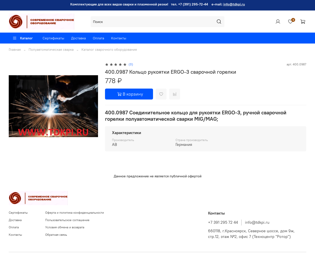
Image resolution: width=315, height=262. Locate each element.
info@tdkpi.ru (234, 4)
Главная (15, 49)
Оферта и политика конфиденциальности (74, 213)
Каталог (22, 38)
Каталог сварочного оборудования (109, 49)
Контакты (118, 38)
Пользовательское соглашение (67, 220)
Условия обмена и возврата (64, 227)
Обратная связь (56, 235)
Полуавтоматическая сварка (51, 49)
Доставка (78, 38)
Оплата (98, 38)
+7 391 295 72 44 (223, 222)
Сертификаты (53, 38)
